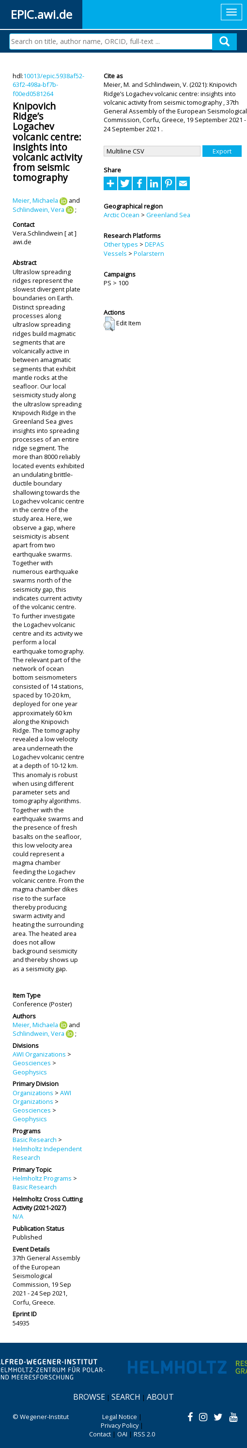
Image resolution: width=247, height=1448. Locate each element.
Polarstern (149, 253)
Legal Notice (119, 1416)
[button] (109, 324)
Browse (89, 1397)
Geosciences (32, 1062)
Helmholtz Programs (42, 1178)
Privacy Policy (120, 1425)
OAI (122, 1434)
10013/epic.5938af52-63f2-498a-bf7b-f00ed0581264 (48, 84)
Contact (100, 1434)
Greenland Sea (168, 214)
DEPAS (154, 244)
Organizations (33, 1092)
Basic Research (35, 1139)
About (160, 1397)
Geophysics (30, 1072)
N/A (18, 1216)
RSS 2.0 (144, 1434)
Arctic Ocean (121, 214)
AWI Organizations (39, 1054)
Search (125, 1397)
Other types (121, 244)
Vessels (115, 253)
